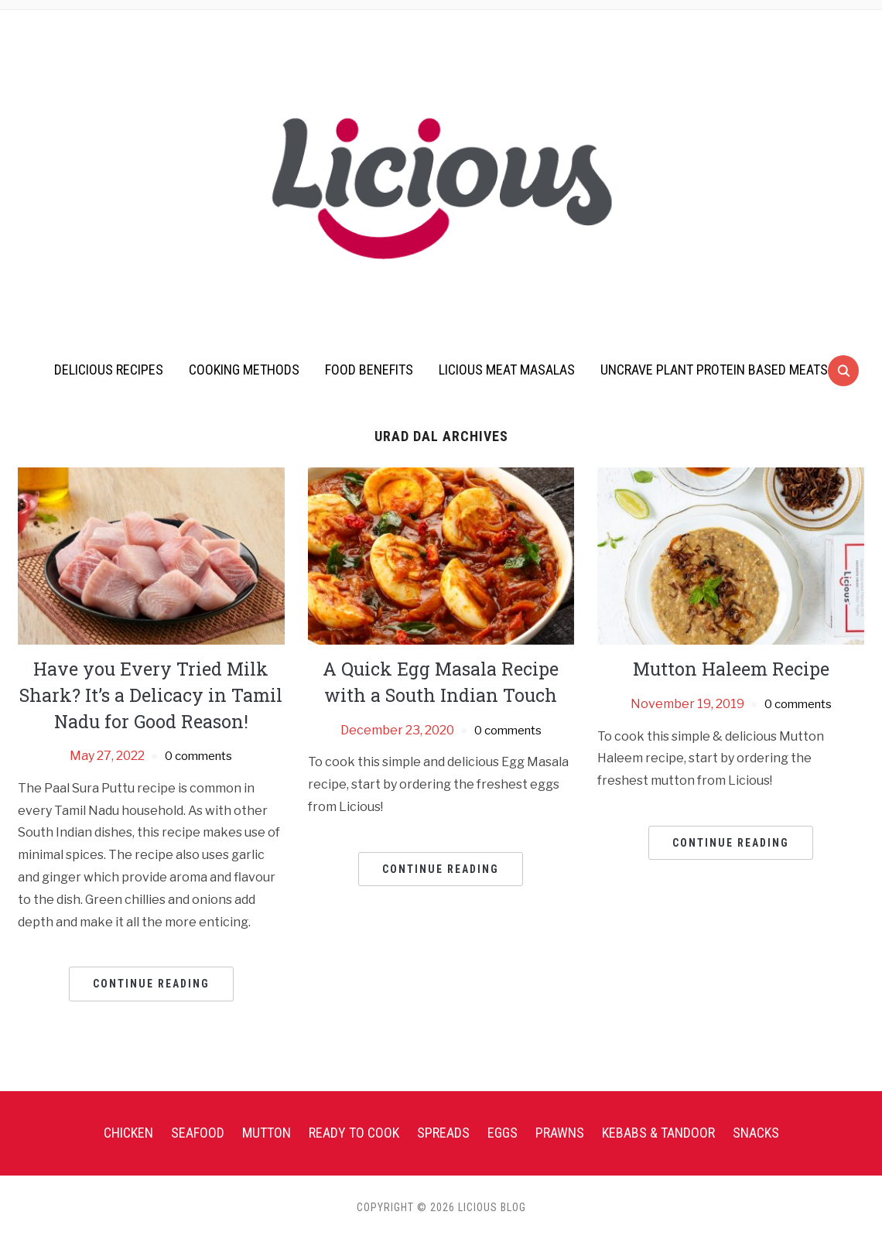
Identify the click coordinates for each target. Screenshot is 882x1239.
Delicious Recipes (108, 369)
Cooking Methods (244, 369)
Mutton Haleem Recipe (731, 668)
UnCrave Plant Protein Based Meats (714, 369)
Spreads (443, 1132)
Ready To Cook (354, 1132)
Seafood (197, 1132)
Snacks (756, 1132)
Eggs (502, 1132)
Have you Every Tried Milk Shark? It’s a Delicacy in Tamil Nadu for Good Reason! (151, 694)
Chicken (128, 1132)
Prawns (559, 1132)
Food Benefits (369, 369)
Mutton (266, 1132)
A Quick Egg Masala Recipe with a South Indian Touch (441, 681)
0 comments (198, 755)
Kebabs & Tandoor (658, 1132)
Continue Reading (151, 983)
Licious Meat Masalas (507, 369)
